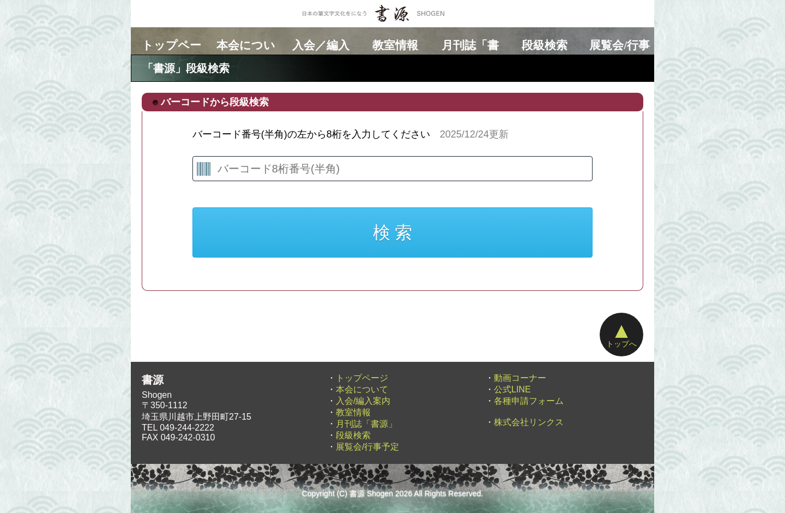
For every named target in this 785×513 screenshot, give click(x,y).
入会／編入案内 (317, 40)
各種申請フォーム (529, 400)
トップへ (621, 333)
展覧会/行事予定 (616, 40)
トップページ (168, 40)
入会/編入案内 (363, 400)
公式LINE (512, 389)
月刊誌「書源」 (467, 40)
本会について (243, 40)
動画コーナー (520, 378)
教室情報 (392, 40)
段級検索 (541, 40)
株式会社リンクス (529, 422)
